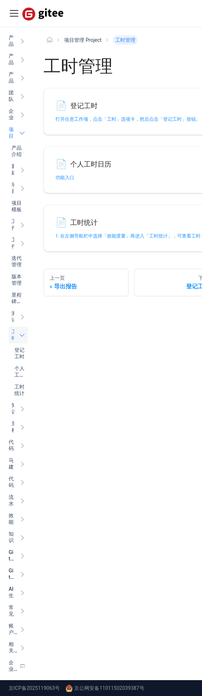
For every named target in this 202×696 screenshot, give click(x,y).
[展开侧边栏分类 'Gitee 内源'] (22, 574)
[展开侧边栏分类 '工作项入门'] (22, 224)
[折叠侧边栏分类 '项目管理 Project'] (22, 132)
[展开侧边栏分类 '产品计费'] (22, 77)
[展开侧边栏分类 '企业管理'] (22, 114)
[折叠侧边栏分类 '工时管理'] (22, 335)
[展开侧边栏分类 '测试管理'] (22, 316)
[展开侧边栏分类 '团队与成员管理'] (22, 96)
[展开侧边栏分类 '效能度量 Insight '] (22, 518)
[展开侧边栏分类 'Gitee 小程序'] (22, 555)
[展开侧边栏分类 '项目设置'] (22, 187)
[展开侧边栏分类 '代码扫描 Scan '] (22, 482)
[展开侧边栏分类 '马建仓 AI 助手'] (22, 463)
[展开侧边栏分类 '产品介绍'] (22, 40)
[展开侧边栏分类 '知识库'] (22, 408)
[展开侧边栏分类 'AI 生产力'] (22, 592)
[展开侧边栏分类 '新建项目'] (22, 169)
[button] (17, 629)
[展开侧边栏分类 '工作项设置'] (22, 243)
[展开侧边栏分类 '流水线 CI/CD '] (22, 500)
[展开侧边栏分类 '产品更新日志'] (22, 59)
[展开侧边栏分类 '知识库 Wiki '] (22, 537)
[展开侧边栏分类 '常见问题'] (22, 610)
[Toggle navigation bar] (14, 13)
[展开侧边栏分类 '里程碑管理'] (22, 426)
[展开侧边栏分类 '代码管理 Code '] (22, 445)
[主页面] (50, 40)
